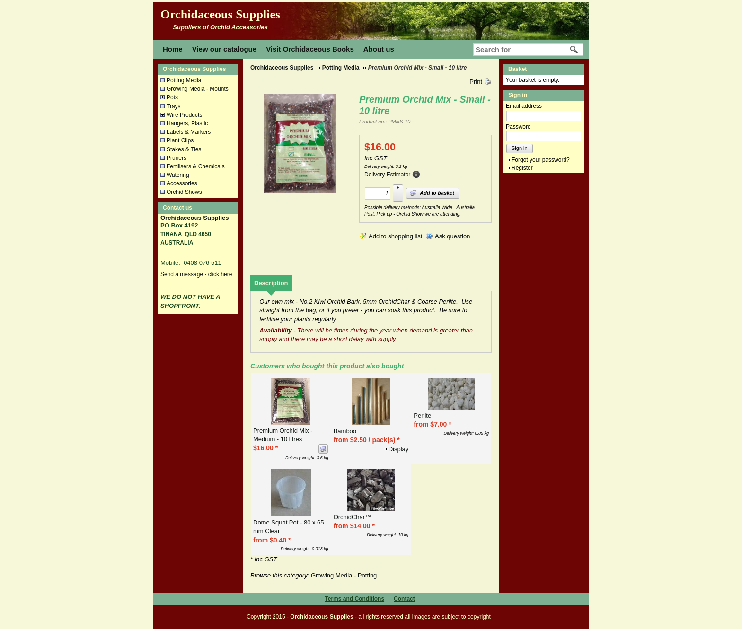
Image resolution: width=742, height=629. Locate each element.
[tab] (271, 283)
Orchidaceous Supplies (220, 14)
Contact (404, 598)
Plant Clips (180, 140)
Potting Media (184, 80)
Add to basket (431, 193)
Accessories (182, 183)
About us (378, 49)
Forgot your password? (541, 160)
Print (475, 81)
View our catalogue (224, 49)
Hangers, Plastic (187, 123)
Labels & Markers (189, 132)
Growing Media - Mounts (198, 89)
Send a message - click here (196, 274)
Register (522, 168)
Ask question (452, 236)
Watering (178, 175)
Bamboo (345, 431)
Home (173, 49)
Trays (174, 106)
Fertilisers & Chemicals (196, 166)
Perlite (422, 415)
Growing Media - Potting (344, 575)
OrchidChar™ (352, 517)
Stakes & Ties (184, 149)
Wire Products (184, 115)
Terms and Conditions (354, 598)
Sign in (520, 148)
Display (399, 449)
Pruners (176, 158)
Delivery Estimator (387, 174)
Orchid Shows (184, 192)
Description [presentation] (271, 283)
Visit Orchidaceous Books (310, 49)
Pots (172, 97)
